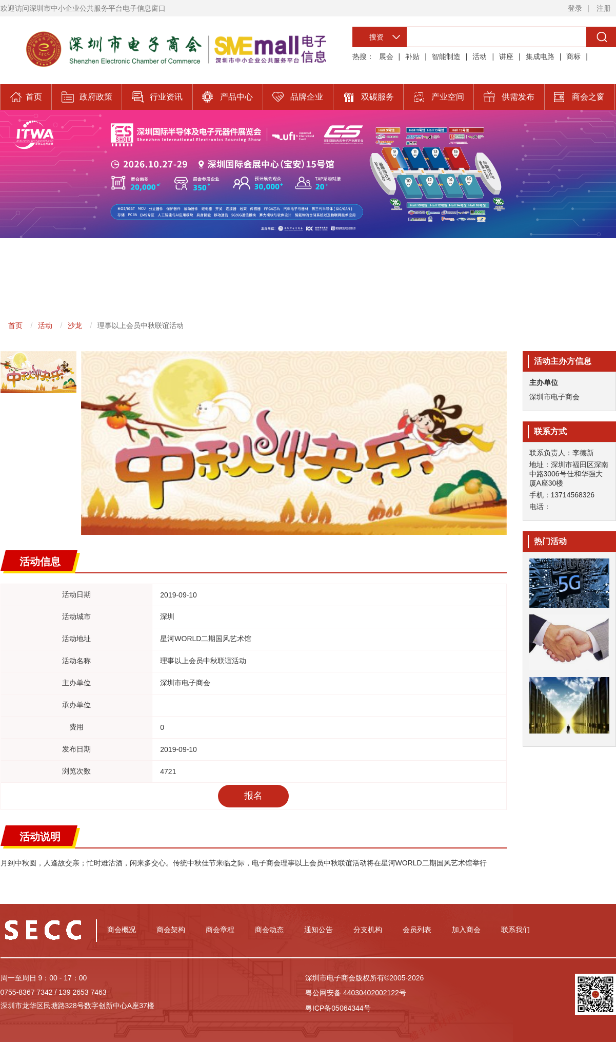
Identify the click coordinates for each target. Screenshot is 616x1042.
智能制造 (446, 56)
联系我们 (515, 929)
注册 (604, 8)
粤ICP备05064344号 (338, 1008)
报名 (253, 795)
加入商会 (466, 929)
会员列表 (417, 929)
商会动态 (269, 929)
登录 (575, 8)
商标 (573, 56)
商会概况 (121, 929)
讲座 (506, 56)
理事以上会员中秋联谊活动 (140, 325)
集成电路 (540, 56)
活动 (479, 56)
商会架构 (170, 929)
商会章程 (220, 929)
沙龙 (75, 325)
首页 (15, 325)
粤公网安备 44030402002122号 (355, 993)
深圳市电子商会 (554, 397)
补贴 (412, 56)
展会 (386, 56)
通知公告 (318, 929)
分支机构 (367, 929)
